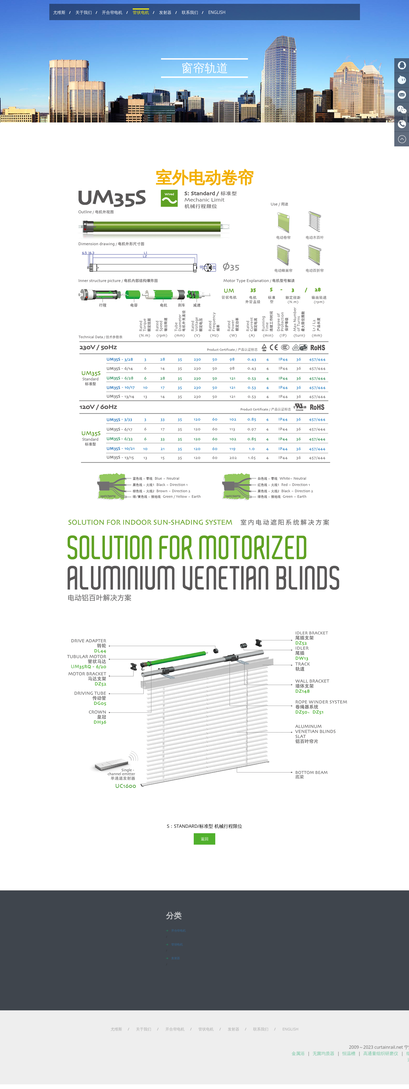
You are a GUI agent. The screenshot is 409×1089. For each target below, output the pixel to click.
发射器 (165, 12)
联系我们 (190, 12)
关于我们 (83, 12)
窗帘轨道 (204, 73)
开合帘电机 (112, 12)
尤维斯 (59, 12)
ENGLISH (216, 12)
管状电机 (141, 12)
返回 (204, 809)
